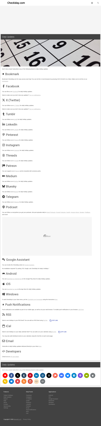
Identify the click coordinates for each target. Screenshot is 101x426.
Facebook (15, 91)
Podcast (28, 406)
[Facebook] (11, 375)
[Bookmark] (5, 375)
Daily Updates (8, 364)
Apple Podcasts (51, 212)
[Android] (86, 375)
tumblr (15, 119)
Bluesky (16, 191)
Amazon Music (75, 212)
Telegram (16, 202)
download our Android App (14, 279)
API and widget (14, 356)
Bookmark (51, 400)
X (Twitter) (17, 105)
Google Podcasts (61, 212)
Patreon (17, 171)
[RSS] (23, 381)
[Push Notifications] (17, 381)
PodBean (87, 212)
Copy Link (53, 321)
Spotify (68, 212)
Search (6, 399)
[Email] (36, 381)
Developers (52, 404)
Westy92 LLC (17, 419)
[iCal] (30, 381)
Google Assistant (29, 265)
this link (45, 320)
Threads (16, 160)
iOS (50, 397)
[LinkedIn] (36, 375)
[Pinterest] (30, 375)
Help (5, 400)
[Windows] (11, 381)
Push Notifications (31, 409)
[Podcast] (80, 375)
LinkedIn (16, 129)
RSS (27, 411)
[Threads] (48, 375)
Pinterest (16, 140)
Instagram (17, 150)
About (5, 402)
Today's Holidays (8, 395)
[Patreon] (55, 375)
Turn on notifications (35, 95)
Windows (51, 402)
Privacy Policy (27, 419)
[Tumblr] (23, 375)
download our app (12, 289)
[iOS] (92, 375)
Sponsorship (7, 406)
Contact (6, 404)
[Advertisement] (50, 19)
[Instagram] (42, 375)
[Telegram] (74, 375)
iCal (27, 413)
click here (81, 309)
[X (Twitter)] (17, 375)
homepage (5, 81)
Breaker (82, 212)
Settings (6, 408)
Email (27, 408)
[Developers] (42, 381)
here (56, 299)
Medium (16, 181)
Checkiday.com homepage (35, 299)
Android (51, 395)
